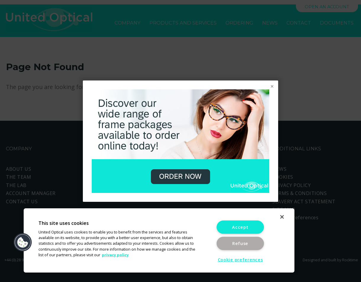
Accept (240, 227)
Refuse (240, 243)
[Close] (282, 216)
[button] (22, 242)
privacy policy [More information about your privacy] (115, 254)
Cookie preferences (240, 259)
